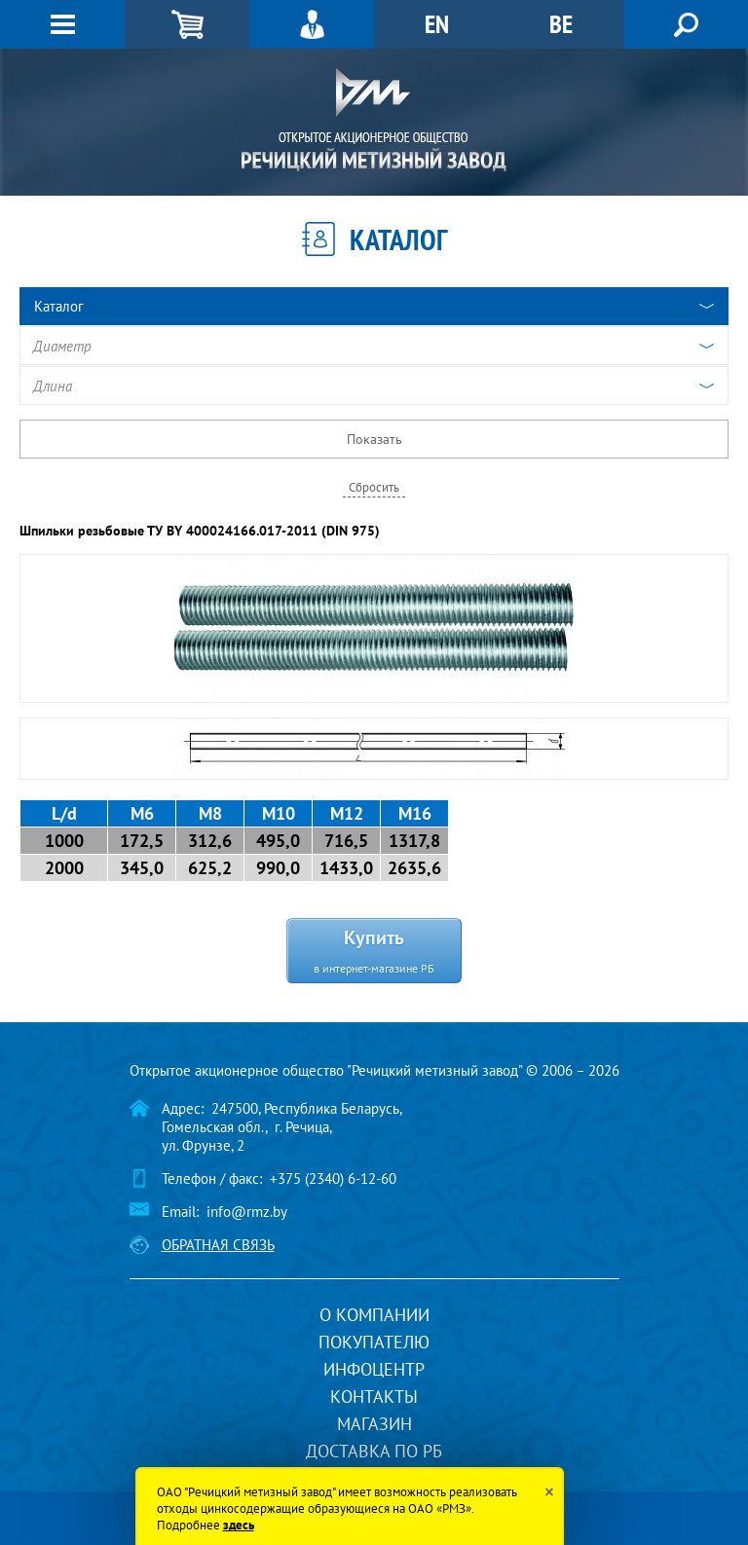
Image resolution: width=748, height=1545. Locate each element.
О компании (374, 1315)
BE (561, 24)
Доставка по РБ (374, 1451)
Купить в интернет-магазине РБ (374, 949)
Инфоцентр (374, 1369)
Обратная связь (218, 1244)
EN (437, 24)
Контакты (374, 1396)
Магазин (374, 1424)
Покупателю (374, 1342)
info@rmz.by (246, 1211)
